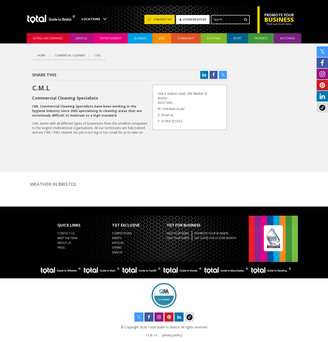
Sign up (117, 252)
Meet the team (67, 238)
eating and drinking (48, 38)
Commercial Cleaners (69, 55)
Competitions (122, 233)
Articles (118, 243)
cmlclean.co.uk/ (173, 109)
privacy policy (172, 335)
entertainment (110, 38)
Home (41, 55)
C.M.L (97, 55)
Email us (167, 115)
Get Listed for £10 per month (215, 238)
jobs (162, 38)
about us (64, 243)
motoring (287, 38)
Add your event (178, 238)
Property (261, 38)
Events (116, 238)
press (61, 248)
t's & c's (152, 335)
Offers (116, 248)
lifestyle (81, 38)
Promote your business (211, 233)
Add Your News (178, 233)
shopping (213, 38)
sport (237, 38)
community (186, 38)
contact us (65, 233)
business (140, 38)
